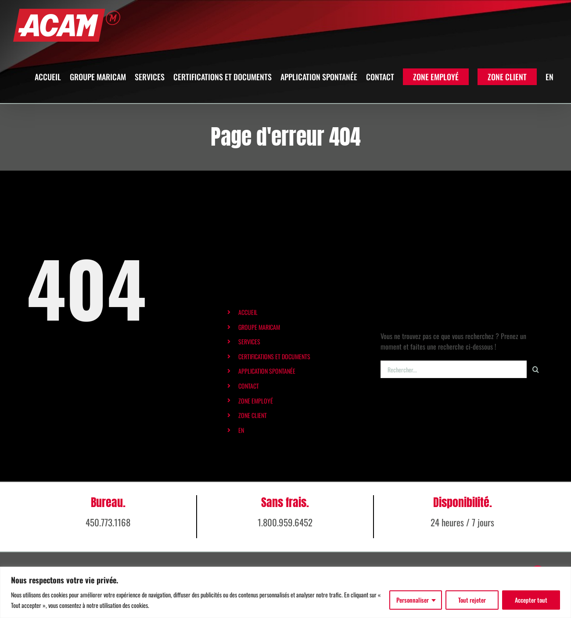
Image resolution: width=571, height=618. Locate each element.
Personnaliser (412, 599)
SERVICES (249, 341)
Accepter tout (531, 599)
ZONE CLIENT (252, 415)
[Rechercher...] (454, 369)
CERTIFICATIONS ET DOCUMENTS (274, 356)
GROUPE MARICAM (259, 327)
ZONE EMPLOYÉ (255, 400)
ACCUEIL (248, 312)
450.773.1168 (108, 545)
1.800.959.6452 (285, 545)
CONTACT (248, 385)
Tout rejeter (472, 599)
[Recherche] (535, 369)
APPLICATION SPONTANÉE (266, 370)
